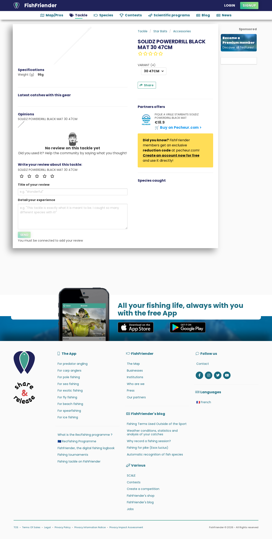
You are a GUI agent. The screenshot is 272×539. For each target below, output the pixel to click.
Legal (47, 527)
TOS (16, 527)
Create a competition (143, 489)
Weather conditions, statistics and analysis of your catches (152, 433)
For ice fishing (68, 417)
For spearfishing (69, 411)
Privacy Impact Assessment (126, 527)
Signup (249, 5)
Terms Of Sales (31, 527)
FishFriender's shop (140, 496)
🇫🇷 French (203, 402)
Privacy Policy (63, 527)
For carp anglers (69, 370)
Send (24, 235)
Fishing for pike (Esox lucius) (147, 448)
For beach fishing (70, 404)
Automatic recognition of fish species (155, 454)
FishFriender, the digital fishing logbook (86, 448)
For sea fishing (68, 384)
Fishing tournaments (73, 455)
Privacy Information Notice (90, 527)
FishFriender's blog (140, 502)
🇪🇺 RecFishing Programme (77, 441)
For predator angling (73, 364)
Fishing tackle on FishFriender (79, 461)
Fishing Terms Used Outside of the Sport (157, 424)
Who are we (135, 384)
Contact (202, 364)
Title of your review (34, 184)
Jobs (130, 509)
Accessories (182, 31)
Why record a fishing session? (149, 441)
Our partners (136, 397)
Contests (133, 482)
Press (131, 390)
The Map (133, 364)
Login (229, 5)
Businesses (135, 370)
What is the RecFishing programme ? (85, 435)
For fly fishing (67, 397)
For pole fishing (69, 377)
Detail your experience (36, 200)
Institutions (135, 377)
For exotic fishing (70, 390)
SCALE (131, 475)
